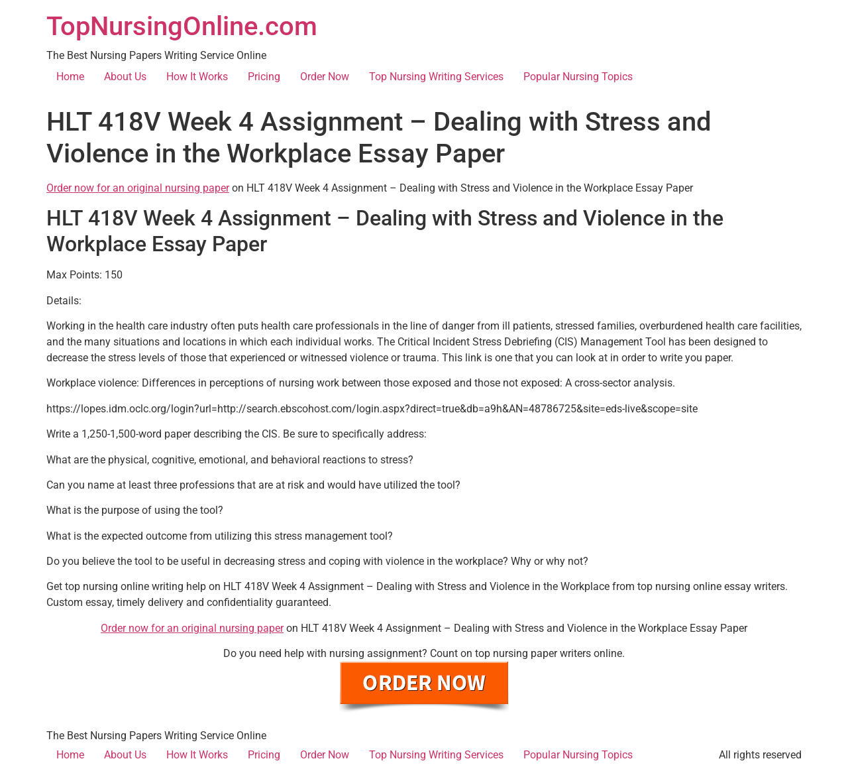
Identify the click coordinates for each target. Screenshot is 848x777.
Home (70, 76)
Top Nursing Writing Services (436, 76)
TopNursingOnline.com (181, 26)
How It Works (197, 76)
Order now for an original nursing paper (137, 188)
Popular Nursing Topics (578, 76)
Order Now (324, 76)
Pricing (264, 76)
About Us (125, 76)
